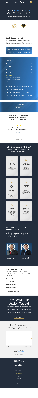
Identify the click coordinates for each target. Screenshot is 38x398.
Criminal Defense (19, 381)
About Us (19, 378)
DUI (19, 380)
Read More (19, 139)
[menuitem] (18, 63)
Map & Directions (19, 373)
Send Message (19, 354)
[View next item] (19, 31)
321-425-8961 (19, 365)
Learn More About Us (12, 239)
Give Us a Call (19, 317)
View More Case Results (13, 291)
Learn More (19, 107)
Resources (19, 383)
